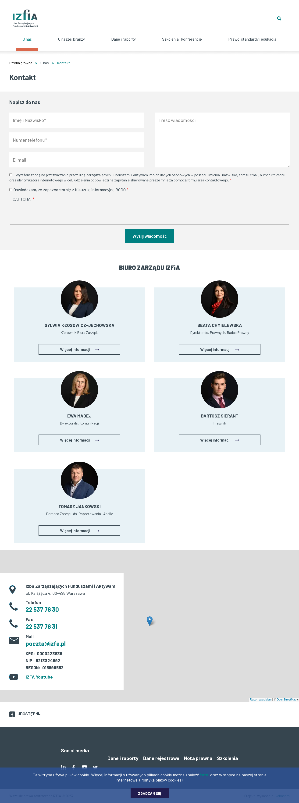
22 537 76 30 (42, 609)
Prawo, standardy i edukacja (252, 34)
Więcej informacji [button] (75, 349)
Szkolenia (227, 758)
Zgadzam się (149, 793)
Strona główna (20, 62)
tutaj (204, 774)
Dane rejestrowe (161, 758)
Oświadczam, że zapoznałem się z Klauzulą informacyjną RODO (69, 189)
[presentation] (48, 212)
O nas (27, 34)
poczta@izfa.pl (46, 643)
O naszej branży (71, 34)
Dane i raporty (123, 39)
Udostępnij (30, 713)
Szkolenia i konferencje (182, 34)
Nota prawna (198, 758)
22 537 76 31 (41, 626)
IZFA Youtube (39, 676)
